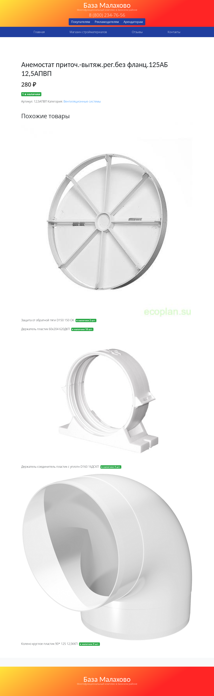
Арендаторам (133, 22)
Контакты (174, 32)
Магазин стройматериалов (88, 32)
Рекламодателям (107, 22)
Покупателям (80, 22)
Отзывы (137, 32)
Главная (39, 32)
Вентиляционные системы (82, 101)
